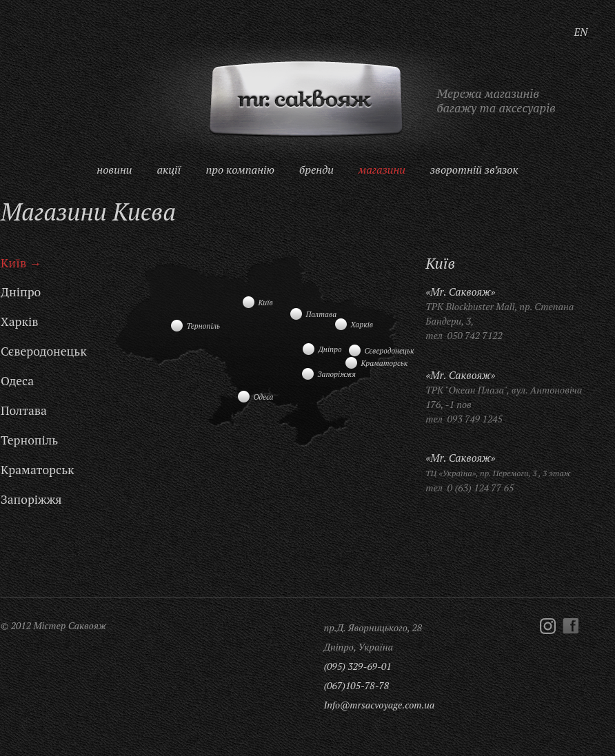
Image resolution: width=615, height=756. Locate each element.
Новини (114, 169)
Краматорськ (37, 470)
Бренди (316, 169)
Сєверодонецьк (44, 351)
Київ (13, 263)
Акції (169, 169)
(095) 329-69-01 (357, 666)
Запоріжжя (31, 499)
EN (580, 32)
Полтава (24, 410)
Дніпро (21, 292)
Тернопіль (29, 440)
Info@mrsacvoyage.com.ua (378, 704)
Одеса (17, 381)
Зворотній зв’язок (474, 169)
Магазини (382, 169)
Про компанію (239, 169)
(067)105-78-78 (356, 685)
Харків (19, 321)
